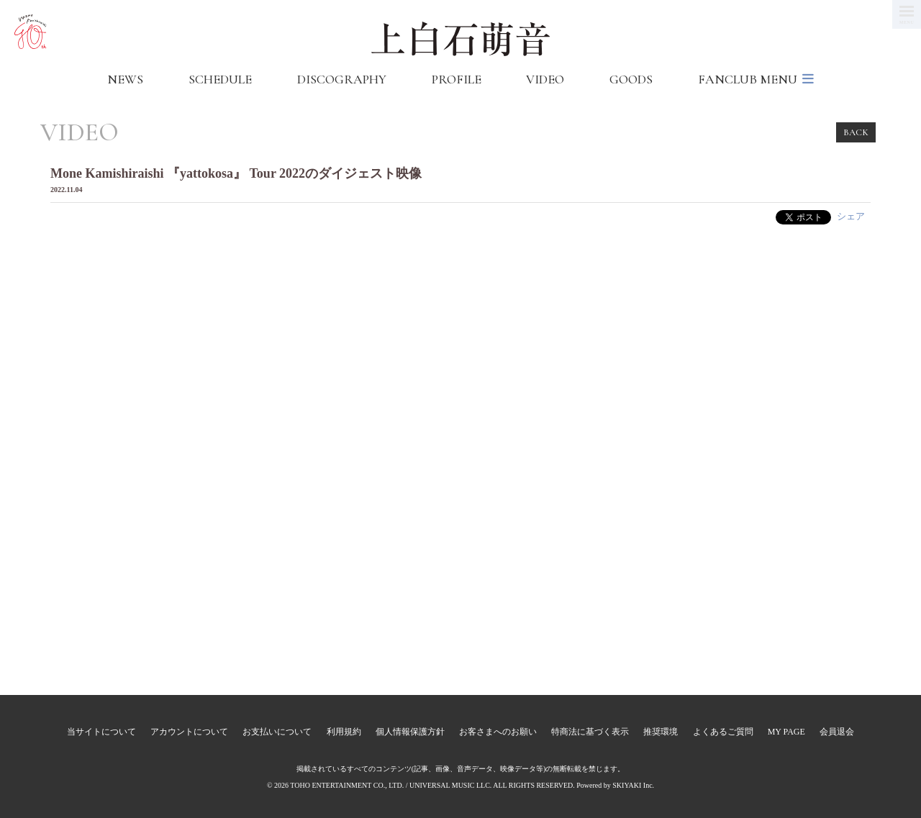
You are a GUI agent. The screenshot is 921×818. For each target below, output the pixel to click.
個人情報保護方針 (410, 732)
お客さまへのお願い (498, 732)
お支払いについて (277, 732)
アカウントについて (189, 732)
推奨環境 (660, 732)
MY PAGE (786, 732)
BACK (855, 132)
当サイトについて (101, 732)
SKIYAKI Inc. (633, 785)
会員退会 (837, 732)
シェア (851, 216)
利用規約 (344, 732)
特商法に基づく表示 (590, 732)
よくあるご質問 (723, 732)
